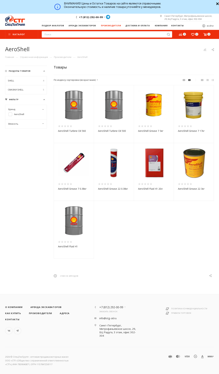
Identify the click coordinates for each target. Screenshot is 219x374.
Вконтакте (8, 330)
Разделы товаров (19, 71)
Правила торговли (181, 313)
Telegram (108, 17)
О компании (14, 307)
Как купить (13, 313)
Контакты (12, 319)
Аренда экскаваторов (46, 307)
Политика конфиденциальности (189, 308)
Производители (40, 313)
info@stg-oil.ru (108, 318)
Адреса (64, 313)
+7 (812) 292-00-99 (91, 17)
